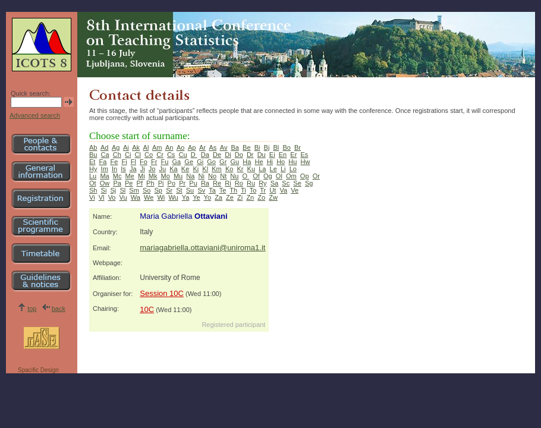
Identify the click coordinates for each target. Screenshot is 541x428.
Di (228, 154)
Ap (192, 147)
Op (304, 176)
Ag (115, 147)
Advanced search (35, 115)
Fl (133, 161)
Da (205, 154)
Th (233, 190)
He (258, 161)
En (283, 154)
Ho (280, 161)
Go (211, 161)
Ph (150, 183)
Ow (105, 183)
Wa (135, 197)
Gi (200, 161)
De (217, 154)
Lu (92, 176)
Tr (263, 190)
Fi (124, 161)
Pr (182, 183)
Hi (270, 161)
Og (267, 176)
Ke (185, 168)
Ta (212, 190)
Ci (128, 154)
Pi (161, 183)
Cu (183, 154)
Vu (123, 197)
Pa (117, 183)
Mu (178, 176)
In (114, 168)
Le (273, 168)
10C (147, 309)
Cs (171, 154)
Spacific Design (38, 370)
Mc (117, 176)
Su (190, 190)
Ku (251, 168)
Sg (309, 183)
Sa (274, 183)
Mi (141, 176)
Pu (193, 183)
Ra (205, 183)
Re (217, 183)
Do (239, 154)
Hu (292, 161)
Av (224, 147)
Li (283, 168)
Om (291, 176)
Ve (294, 190)
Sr (169, 190)
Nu (234, 176)
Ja (133, 168)
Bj (267, 147)
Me (129, 176)
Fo (143, 161)
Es (304, 154)
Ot (92, 183)
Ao (180, 147)
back (58, 308)
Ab (93, 147)
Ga (176, 161)
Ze (230, 197)
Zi (240, 197)
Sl (122, 190)
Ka (173, 168)
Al (146, 147)
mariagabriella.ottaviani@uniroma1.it (202, 247)
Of (256, 176)
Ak (136, 147)
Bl (276, 147)
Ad (104, 147)
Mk (153, 176)
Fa (103, 161)
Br (297, 147)
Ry (262, 183)
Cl (137, 154)
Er (293, 154)
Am (157, 147)
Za (218, 197)
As (212, 147)
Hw (305, 161)
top (31, 308)
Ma (104, 176)
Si (104, 190)
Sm (134, 190)
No (212, 176)
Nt (223, 176)
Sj (114, 190)
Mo (165, 176)
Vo (112, 197)
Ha (247, 161)
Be (246, 147)
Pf (140, 183)
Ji (142, 168)
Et (92, 161)
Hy (93, 168)
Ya (186, 197)
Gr (223, 161)
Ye (196, 197)
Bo (286, 147)
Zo (261, 197)
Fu (165, 161)
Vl (102, 197)
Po (171, 183)
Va (283, 190)
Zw (273, 197)
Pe (129, 183)
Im (104, 168)
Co (148, 154)
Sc (286, 183)
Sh (93, 190)
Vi (92, 197)
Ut (272, 190)
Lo (293, 168)
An (169, 147)
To (253, 190)
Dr (250, 154)
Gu (234, 161)
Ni (202, 176)
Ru (251, 183)
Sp (158, 190)
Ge (188, 161)
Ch (117, 154)
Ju (162, 168)
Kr (240, 168)
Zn (250, 197)
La (262, 168)
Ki (196, 168)
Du (261, 154)
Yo (207, 197)
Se (297, 183)
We (148, 197)
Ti (243, 190)
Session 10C (162, 293)
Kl (205, 168)
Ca (105, 154)
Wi (161, 197)
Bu (93, 154)
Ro (239, 183)
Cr (159, 154)
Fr (154, 161)
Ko (229, 168)
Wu (173, 197)
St (179, 190)
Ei (272, 154)
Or (316, 176)
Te (223, 190)
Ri (228, 183)
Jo (152, 168)
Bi (257, 147)
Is (123, 168)
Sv (201, 190)
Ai (126, 147)
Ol (279, 176)
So (146, 190)
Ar (202, 147)
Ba (235, 147)
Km (217, 168)
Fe (114, 161)
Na (190, 176)
